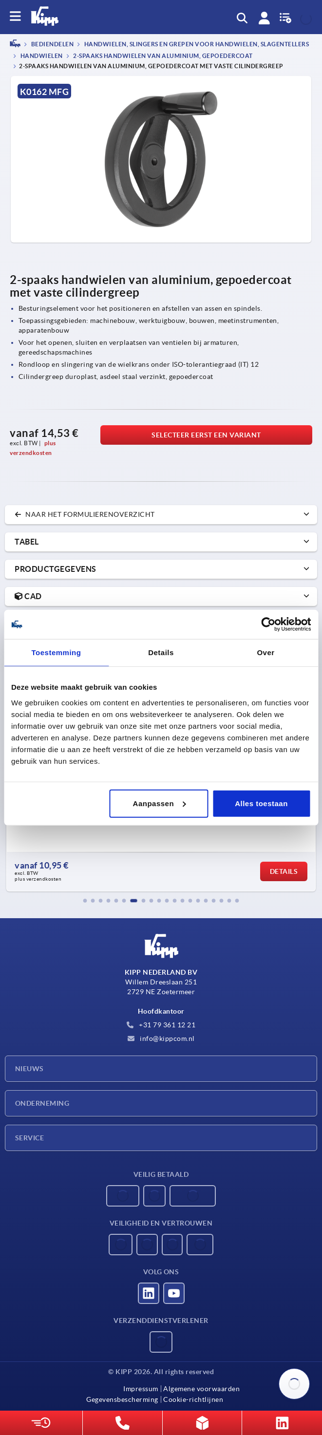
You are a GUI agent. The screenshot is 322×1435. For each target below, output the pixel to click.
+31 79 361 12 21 (161, 1025)
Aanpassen (159, 803)
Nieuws (29, 1069)
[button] (85, 901)
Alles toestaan (261, 803)
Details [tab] (161, 652)
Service (29, 1138)
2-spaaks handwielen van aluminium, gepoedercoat (162, 56)
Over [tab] (265, 652)
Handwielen (41, 56)
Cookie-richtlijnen (193, 1399)
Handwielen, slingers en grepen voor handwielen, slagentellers (196, 44)
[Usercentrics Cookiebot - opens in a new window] (268, 624)
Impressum (140, 1388)
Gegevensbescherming (122, 1399)
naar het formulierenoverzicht (85, 514)
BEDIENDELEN (52, 44)
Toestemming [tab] (56, 652)
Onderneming (42, 1103)
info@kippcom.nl (161, 1038)
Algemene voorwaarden (201, 1388)
